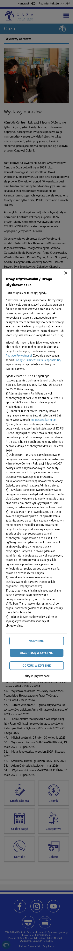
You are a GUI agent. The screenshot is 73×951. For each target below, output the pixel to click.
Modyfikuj (36, 641)
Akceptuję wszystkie (36, 653)
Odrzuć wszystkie (36, 666)
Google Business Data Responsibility (38, 360)
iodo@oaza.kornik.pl (43, 420)
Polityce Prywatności (19, 355)
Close (65, 272)
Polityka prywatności (36, 676)
